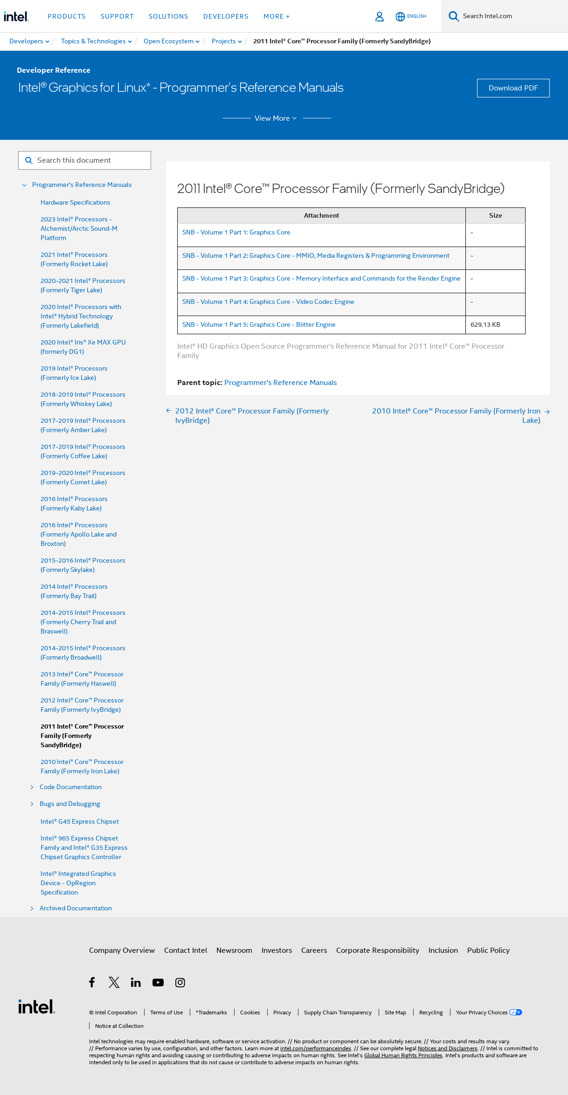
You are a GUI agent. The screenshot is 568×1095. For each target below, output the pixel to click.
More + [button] (276, 16)
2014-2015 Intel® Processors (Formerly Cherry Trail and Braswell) (83, 621)
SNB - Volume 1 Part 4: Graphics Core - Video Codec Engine (268, 301)
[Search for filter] (84, 160)
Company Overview (122, 950)
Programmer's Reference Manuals (82, 185)
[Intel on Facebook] (92, 984)
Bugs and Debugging (70, 804)
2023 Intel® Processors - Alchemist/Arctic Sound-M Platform (79, 228)
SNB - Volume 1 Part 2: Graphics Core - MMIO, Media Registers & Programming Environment (316, 255)
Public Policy (488, 950)
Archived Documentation (76, 908)
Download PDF (513, 88)
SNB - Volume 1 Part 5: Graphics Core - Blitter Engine (259, 324)
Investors (277, 950)
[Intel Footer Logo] (36, 1006)
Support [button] (117, 16)
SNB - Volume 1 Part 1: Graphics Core (236, 232)
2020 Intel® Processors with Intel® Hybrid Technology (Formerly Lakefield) (81, 316)
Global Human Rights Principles (403, 1055)
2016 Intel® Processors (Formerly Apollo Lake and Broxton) (79, 534)
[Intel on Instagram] (180, 984)
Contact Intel (185, 950)
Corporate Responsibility (377, 950)
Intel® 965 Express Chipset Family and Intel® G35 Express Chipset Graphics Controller (84, 847)
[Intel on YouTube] (159, 984)
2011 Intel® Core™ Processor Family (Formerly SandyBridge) (82, 736)
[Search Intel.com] (513, 16)
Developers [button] (226, 16)
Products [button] (67, 16)
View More (277, 118)
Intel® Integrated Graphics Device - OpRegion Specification (78, 882)
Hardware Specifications (76, 202)
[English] (411, 16)
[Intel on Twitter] (114, 984)
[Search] (454, 16)
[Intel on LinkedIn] (136, 984)
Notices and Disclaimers (448, 1048)
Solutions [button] (168, 16)
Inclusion (443, 950)
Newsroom (234, 950)
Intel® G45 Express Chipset (80, 821)
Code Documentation (71, 787)
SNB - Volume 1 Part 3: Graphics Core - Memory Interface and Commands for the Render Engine (321, 278)
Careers (314, 950)
